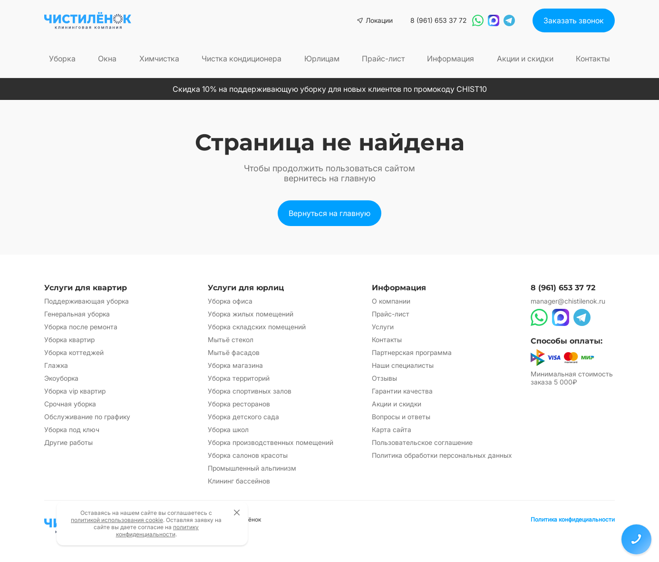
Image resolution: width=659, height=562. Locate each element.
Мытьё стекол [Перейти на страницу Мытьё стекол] (230, 339)
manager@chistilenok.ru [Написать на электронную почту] (568, 301)
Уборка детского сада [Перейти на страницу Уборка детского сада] (243, 417)
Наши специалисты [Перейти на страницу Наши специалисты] (403, 365)
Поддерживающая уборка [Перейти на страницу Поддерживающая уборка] (86, 301)
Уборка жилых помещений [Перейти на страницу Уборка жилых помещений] (250, 314)
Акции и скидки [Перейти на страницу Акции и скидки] (525, 58)
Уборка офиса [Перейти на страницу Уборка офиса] (230, 301)
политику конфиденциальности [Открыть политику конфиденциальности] (157, 530)
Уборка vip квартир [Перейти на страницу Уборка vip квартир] (75, 391)
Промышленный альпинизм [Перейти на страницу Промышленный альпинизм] (252, 468)
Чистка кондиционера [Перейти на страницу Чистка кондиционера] (241, 58)
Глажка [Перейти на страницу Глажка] (56, 365)
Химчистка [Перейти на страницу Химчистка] (159, 58)
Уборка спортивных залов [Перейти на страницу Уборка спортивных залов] (249, 391)
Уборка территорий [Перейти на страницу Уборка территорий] (239, 378)
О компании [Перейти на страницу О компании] (391, 301)
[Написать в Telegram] (509, 20)
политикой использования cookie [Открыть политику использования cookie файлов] (117, 519)
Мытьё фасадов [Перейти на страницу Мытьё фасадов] (234, 352)
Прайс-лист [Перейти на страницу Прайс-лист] (383, 58)
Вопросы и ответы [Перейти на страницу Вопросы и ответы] (401, 417)
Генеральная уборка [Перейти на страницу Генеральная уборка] (77, 314)
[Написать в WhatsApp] (478, 20)
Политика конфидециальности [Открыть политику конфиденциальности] (573, 519)
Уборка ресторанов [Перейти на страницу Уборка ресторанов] (239, 404)
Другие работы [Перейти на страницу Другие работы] (68, 442)
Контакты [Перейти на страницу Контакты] (593, 58)
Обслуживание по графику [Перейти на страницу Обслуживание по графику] (87, 417)
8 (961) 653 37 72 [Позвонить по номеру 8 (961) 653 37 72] (438, 20)
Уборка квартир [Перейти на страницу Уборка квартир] (69, 339)
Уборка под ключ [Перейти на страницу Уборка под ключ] (71, 429)
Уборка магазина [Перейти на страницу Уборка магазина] (235, 365)
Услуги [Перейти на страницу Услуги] (383, 327)
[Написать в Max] (493, 20)
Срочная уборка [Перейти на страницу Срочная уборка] (70, 404)
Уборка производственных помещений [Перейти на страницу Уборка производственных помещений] (270, 442)
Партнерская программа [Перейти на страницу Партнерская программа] (412, 352)
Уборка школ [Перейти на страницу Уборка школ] (228, 429)
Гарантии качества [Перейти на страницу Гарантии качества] (402, 391)
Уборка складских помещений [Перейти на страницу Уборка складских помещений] (257, 327)
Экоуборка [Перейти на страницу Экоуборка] (61, 378)
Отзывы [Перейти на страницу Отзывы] (384, 378)
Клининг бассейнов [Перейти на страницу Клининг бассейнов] (239, 481)
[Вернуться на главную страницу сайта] (87, 20)
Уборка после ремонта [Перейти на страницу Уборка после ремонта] (80, 327)
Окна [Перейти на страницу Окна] (107, 58)
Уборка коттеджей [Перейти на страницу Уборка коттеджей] (74, 352)
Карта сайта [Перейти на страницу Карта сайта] (391, 429)
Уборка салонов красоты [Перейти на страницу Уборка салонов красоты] (248, 455)
